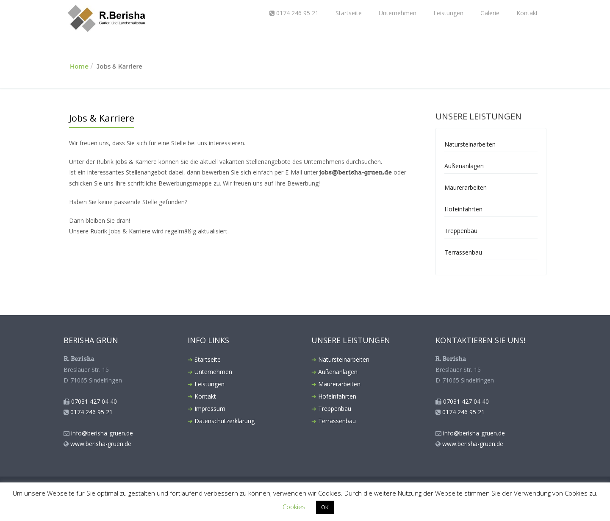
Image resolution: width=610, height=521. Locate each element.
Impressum (209, 409)
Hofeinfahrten (463, 209)
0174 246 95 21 (294, 13)
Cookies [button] (294, 506)
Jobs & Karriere (101, 117)
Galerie (489, 13)
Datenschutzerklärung (224, 421)
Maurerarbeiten (465, 187)
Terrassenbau (463, 252)
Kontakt (527, 13)
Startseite (349, 13)
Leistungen (448, 13)
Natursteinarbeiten (470, 144)
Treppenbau (460, 231)
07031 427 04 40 (94, 401)
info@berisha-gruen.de (102, 433)
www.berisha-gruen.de (100, 444)
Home (79, 66)
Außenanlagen (464, 166)
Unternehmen (397, 13)
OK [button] (325, 507)
